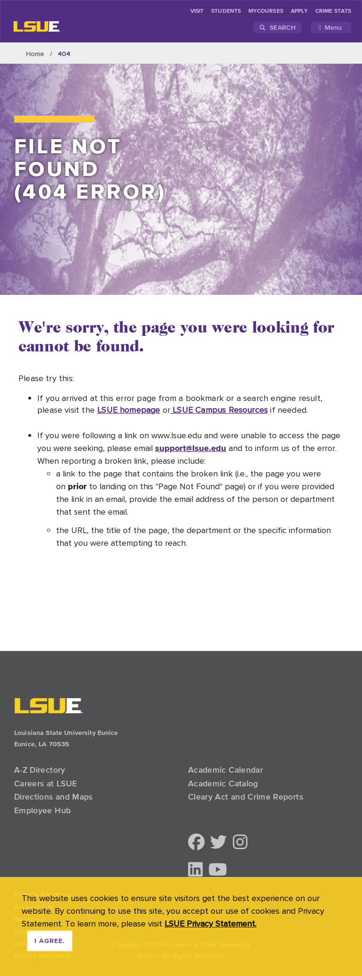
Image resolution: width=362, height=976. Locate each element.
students (226, 11)
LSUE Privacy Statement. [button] (210, 923)
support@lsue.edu (190, 448)
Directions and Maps (53, 796)
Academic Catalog (223, 783)
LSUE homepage (128, 410)
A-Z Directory (40, 770)
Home (35, 53)
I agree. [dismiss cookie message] (49, 941)
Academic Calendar (225, 770)
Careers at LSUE (45, 783)
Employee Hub (42, 810)
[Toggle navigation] (331, 27)
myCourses (265, 11)
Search (278, 27)
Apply (299, 11)
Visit (197, 11)
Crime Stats (333, 11)
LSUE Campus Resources (219, 410)
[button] (196, 843)
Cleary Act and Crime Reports (245, 796)
